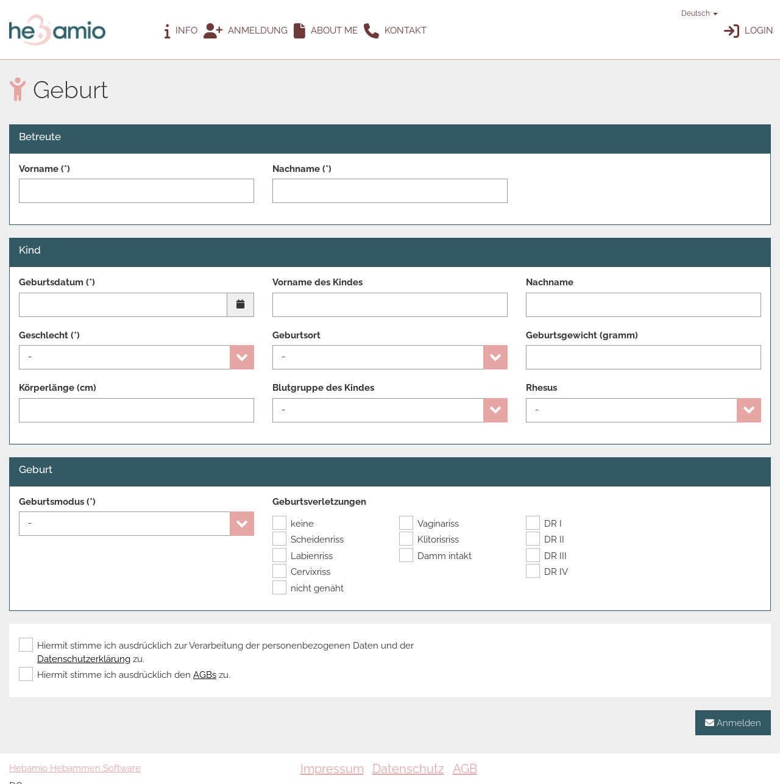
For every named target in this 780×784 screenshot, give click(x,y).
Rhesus (541, 387)
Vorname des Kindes (317, 282)
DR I (544, 524)
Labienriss (302, 556)
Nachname (549, 282)
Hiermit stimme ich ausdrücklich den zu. (124, 675)
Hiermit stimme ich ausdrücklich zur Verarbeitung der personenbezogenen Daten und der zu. (216, 652)
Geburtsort (296, 335)
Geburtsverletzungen (319, 501)
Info (181, 31)
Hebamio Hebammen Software (75, 768)
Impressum (332, 768)
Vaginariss (429, 524)
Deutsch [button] (694, 13)
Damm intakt (435, 556)
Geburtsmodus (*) (57, 501)
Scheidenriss (308, 539)
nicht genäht (308, 588)
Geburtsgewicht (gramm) (582, 335)
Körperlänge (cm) (57, 387)
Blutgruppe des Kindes (323, 387)
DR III (546, 556)
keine (293, 524)
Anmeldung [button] (246, 31)
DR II (545, 539)
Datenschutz (408, 768)
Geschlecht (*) (49, 335)
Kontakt (395, 31)
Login (748, 31)
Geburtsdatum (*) (57, 282)
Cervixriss (301, 572)
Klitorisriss (429, 539)
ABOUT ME (326, 31)
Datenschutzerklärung (83, 659)
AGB (465, 768)
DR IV (547, 572)
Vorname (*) (44, 168)
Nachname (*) (302, 168)
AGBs (204, 674)
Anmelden (733, 722)
